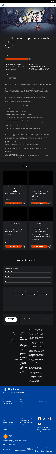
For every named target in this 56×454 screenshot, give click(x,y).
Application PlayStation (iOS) (42, 427)
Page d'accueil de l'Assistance (9, 417)
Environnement (40, 398)
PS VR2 (21, 401)
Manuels (4, 427)
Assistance (39, 5)
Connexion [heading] (39, 415)
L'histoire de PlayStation (8, 407)
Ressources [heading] (23, 415)
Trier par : (38, 291)
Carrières (5, 399)
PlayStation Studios (7, 401)
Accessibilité (39, 399)
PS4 (13, 5)
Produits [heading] (22, 396)
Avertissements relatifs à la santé (35, 366)
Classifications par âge (24, 420)
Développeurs (23, 424)
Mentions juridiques (17, 449)
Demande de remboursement (9, 426)
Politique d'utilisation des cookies (43, 449)
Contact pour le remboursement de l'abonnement (49, 449)
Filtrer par (26, 291)
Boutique (34, 5)
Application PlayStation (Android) (43, 429)
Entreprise (5, 405)
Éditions (14, 291)
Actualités (28, 5)
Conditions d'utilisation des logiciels (37, 449)
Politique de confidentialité (23, 449)
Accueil (4, 392)
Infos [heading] (4, 396)
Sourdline (5, 429)
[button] (11, 320)
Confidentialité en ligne (41, 401)
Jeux (7, 5)
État (4, 420)
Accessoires (22, 5)
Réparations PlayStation (8, 422)
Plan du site (33, 450)
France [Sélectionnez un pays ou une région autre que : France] (6, 450)
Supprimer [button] (47, 318)
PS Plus (17, 5)
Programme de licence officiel (26, 426)
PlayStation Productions (8, 403)
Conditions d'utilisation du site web (29, 450)
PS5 (10, 5)
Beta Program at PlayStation (42, 431)
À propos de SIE (6, 398)
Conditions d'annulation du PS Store (27, 418)
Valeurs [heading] (39, 396)
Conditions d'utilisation (24, 417)
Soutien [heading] (5, 415)
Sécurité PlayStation (7, 418)
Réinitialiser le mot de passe (8, 424)
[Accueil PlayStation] (3, 5)
